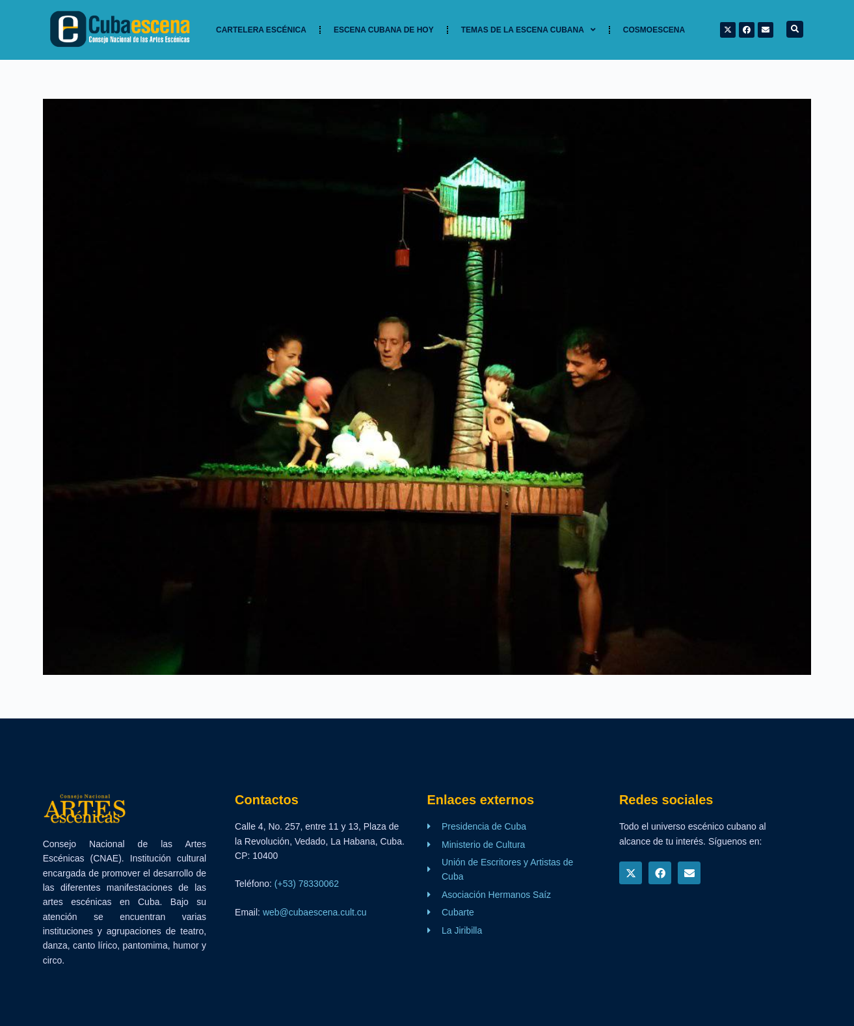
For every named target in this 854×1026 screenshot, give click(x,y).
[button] (794, 29)
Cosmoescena (654, 29)
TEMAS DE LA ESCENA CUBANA (528, 30)
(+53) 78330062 (306, 883)
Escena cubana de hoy (384, 29)
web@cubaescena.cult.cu (315, 912)
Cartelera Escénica (261, 29)
